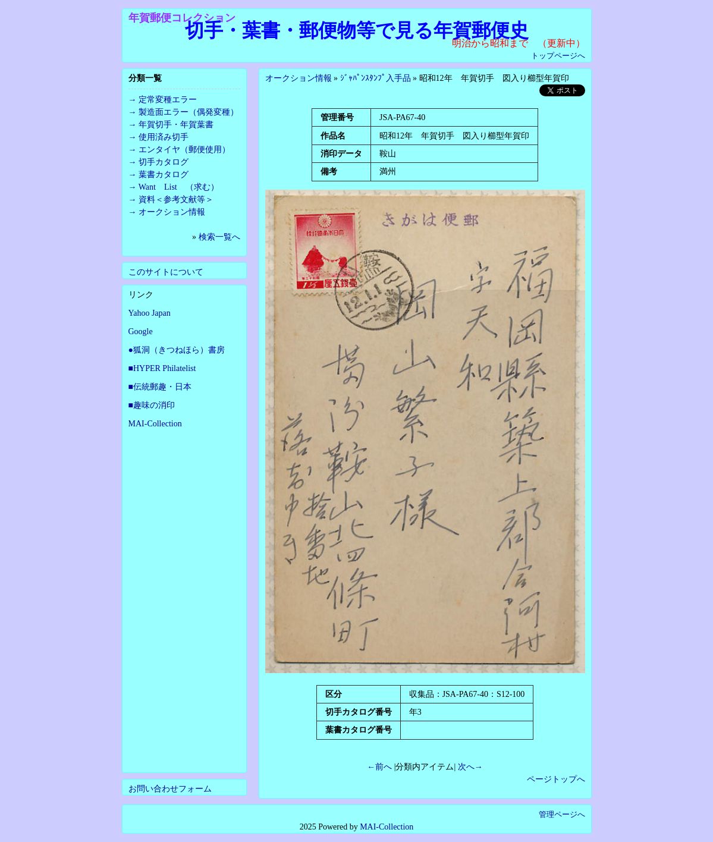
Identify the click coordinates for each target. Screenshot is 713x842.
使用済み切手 (164, 137)
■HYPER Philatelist (162, 368)
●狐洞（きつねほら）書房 (176, 349)
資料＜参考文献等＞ (176, 199)
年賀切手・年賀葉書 (176, 124)
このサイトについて (165, 272)
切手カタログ (164, 162)
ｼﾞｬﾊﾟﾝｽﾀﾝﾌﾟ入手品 (375, 78)
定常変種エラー (168, 99)
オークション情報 (298, 78)
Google (140, 331)
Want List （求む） (179, 187)
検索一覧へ (219, 237)
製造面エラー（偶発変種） (188, 112)
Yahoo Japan (149, 313)
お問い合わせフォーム (170, 788)
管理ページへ (562, 814)
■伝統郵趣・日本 (159, 386)
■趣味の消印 (151, 405)
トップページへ (558, 55)
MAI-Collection (155, 423)
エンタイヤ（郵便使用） (184, 149)
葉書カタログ (164, 174)
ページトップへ (556, 779)
